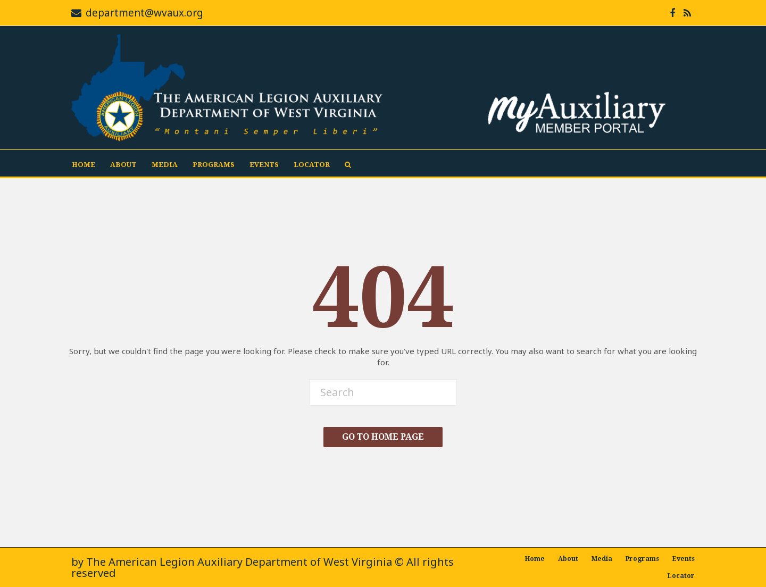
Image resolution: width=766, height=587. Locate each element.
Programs (214, 165)
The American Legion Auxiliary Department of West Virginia (239, 562)
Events (264, 165)
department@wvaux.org (144, 13)
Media (165, 165)
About (123, 165)
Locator (312, 165)
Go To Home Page (383, 437)
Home (83, 165)
